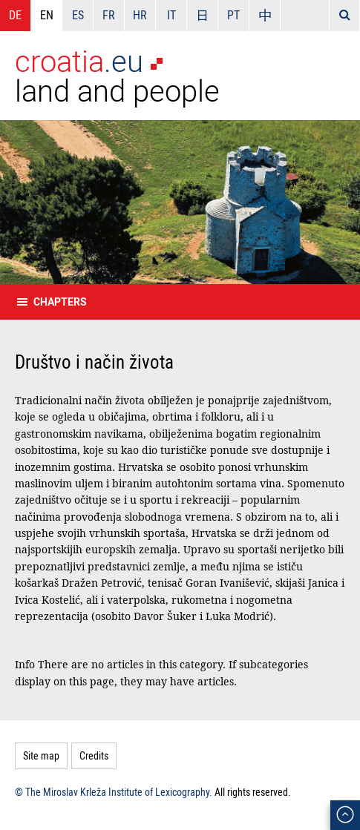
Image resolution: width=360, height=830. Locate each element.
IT (171, 15)
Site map (41, 755)
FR (108, 15)
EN (46, 15)
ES (78, 15)
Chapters (60, 301)
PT (233, 15)
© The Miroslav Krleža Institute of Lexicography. (113, 792)
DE (15, 15)
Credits (93, 755)
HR (140, 15)
